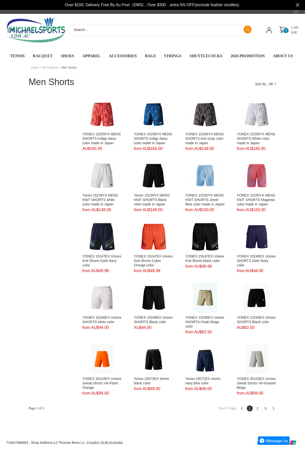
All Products (50, 67)
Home (35, 67)
